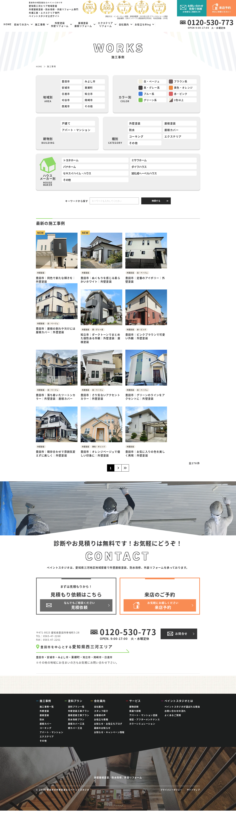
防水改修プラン (76, 717)
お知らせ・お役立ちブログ (108, 722)
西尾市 (66, 108)
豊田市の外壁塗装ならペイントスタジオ (70, 805)
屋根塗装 (170, 125)
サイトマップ (193, 805)
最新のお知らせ (102, 726)
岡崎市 (89, 101)
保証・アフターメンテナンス (144, 717)
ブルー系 (150, 95)
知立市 (89, 95)
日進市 (66, 95)
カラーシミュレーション (142, 722)
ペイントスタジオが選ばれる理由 (182, 704)
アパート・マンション (76, 132)
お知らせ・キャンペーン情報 (109, 730)
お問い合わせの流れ (175, 709)
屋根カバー (171, 132)
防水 (132, 132)
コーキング (136, 138)
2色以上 (180, 101)
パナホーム (69, 168)
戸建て (66, 125)
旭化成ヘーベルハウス (144, 175)
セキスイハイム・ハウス (77, 175)
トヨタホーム (70, 162)
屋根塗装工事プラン (78, 713)
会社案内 (99, 704)
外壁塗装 (135, 125)
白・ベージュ (152, 82)
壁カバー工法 (75, 726)
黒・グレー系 (152, 88)
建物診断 (134, 704)
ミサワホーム (139, 162)
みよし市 (90, 82)
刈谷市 (66, 101)
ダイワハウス (139, 168)
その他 (89, 108)
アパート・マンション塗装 (143, 713)
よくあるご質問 (173, 713)
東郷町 (89, 88)
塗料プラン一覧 (76, 704)
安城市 (66, 88)
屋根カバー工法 (76, 722)
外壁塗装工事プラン (78, 709)
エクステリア (172, 138)
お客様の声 (100, 713)
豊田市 (66, 82)
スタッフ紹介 (101, 709)
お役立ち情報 (101, 717)
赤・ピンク (182, 95)
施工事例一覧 (47, 704)
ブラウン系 (182, 82)
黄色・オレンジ (185, 88)
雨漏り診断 (135, 709)
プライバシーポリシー (169, 805)
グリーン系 (151, 101)
